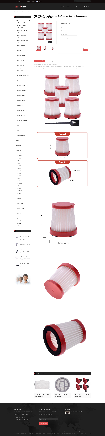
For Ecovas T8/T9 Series (21, 90)
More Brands (18, 150)
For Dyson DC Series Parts (22, 73)
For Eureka (19, 215)
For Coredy (19, 198)
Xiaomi (17, 123)
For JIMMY (19, 178)
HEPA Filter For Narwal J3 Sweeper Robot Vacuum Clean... (25, 258)
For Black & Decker (20, 208)
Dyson (17, 48)
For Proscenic (19, 183)
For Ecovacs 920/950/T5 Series (23, 85)
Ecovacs (17, 80)
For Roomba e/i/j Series (21, 43)
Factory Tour (79, 431)
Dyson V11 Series (20, 63)
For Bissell (19, 165)
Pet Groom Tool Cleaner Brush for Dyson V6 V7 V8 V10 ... (25, 244)
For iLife (18, 160)
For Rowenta (19, 195)
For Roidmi (19, 173)
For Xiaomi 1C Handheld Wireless (23, 128)
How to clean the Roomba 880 (76, 411)
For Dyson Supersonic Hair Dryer (23, 78)
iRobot (17, 20)
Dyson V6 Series (20, 70)
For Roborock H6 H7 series (22, 110)
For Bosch (19, 225)
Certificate (73, 431)
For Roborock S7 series (21, 118)
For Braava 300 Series (21, 25)
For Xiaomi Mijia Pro (21, 135)
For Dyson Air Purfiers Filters (23, 75)
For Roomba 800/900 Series (22, 40)
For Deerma (25, 12)
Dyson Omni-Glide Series (22, 53)
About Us (78, 6)
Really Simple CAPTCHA (65, 50)
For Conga (19, 168)
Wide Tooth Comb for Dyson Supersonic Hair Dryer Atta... (24, 238)
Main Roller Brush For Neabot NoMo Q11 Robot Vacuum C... (25, 265)
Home (62, 6)
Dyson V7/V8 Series (21, 68)
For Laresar (19, 213)
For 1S (18, 130)
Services (88, 431)
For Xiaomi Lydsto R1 (21, 138)
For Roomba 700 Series (21, 38)
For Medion (19, 210)
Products (70, 6)
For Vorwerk (19, 155)
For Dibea (19, 223)
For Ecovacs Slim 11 (21, 103)
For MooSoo (19, 220)
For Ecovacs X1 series (21, 95)
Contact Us (87, 6)
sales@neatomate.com (30, 1)
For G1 (18, 133)
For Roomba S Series (21, 45)
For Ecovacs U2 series (21, 98)
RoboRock (18, 108)
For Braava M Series (21, 27)
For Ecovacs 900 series (21, 83)
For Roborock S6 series (21, 115)
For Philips (18, 148)
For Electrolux (19, 205)
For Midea (19, 188)
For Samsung (19, 180)
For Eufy (17, 143)
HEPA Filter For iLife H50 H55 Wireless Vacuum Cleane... (25, 251)
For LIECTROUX (20, 203)
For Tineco (19, 185)
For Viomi (19, 170)
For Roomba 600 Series (21, 35)
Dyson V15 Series (20, 58)
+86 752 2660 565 (19, 1)
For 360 (18, 163)
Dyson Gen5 (19, 50)
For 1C (18, 125)
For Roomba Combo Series (22, 30)
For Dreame (18, 145)
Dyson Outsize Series (21, 55)
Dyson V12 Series (20, 60)
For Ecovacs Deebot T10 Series (23, 93)
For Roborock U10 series (22, 120)
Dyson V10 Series (20, 65)
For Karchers (19, 153)
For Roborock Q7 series (21, 113)
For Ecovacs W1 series (21, 105)
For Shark (18, 140)
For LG (18, 218)
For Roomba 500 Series (21, 32)
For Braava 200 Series (21, 22)
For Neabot (19, 193)
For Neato (19, 158)
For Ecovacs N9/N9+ (21, 100)
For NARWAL (19, 190)
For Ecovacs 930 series (21, 88)
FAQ (84, 431)
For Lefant (19, 200)
